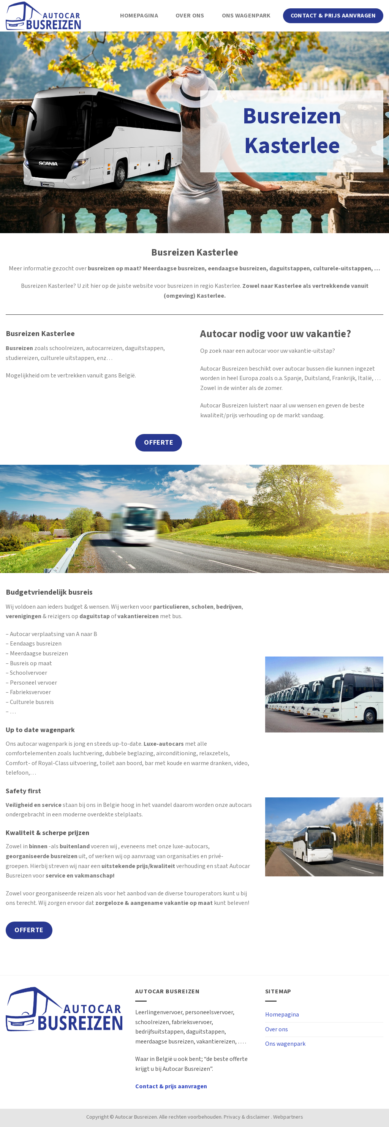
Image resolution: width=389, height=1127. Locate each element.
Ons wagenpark (246, 16)
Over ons (190, 16)
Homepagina (139, 16)
